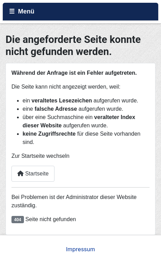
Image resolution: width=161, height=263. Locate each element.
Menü (26, 11)
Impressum (80, 249)
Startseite (33, 173)
